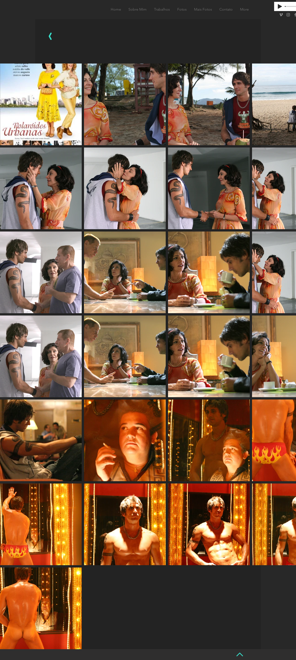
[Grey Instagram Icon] (288, 14)
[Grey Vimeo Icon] (281, 14)
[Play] (280, 6)
